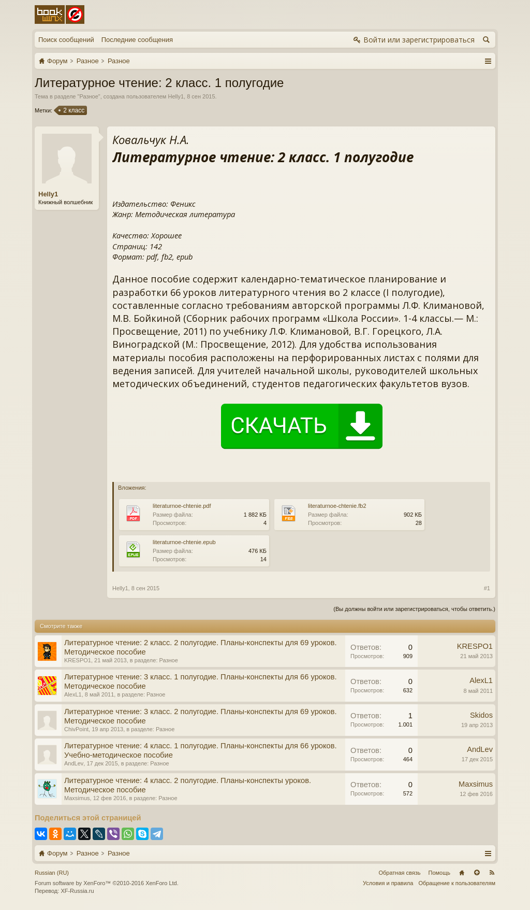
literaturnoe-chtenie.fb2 (337, 506)
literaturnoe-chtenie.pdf (182, 506)
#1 (487, 588)
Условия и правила (388, 883)
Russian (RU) (52, 873)
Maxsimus (77, 798)
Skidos (481, 715)
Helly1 (176, 96)
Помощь (440, 873)
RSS (491, 872)
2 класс (73, 110)
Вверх (476, 872)
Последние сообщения (137, 40)
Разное (88, 96)
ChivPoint (76, 729)
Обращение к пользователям (456, 883)
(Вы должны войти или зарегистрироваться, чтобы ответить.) (414, 609)
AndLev (73, 763)
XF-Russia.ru (77, 891)
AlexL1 (73, 694)
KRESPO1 (77, 660)
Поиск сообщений (66, 40)
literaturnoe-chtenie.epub (184, 542)
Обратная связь (399, 873)
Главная (461, 872)
